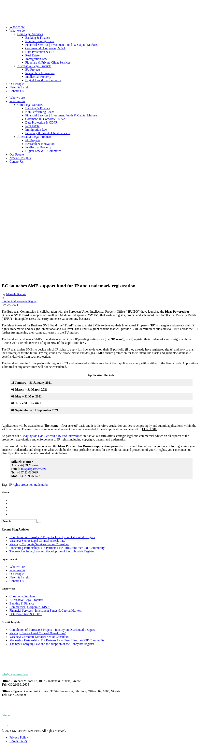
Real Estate (32, 55)
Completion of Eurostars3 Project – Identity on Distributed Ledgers (52, 537)
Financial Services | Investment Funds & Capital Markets (61, 44)
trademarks (40, 484)
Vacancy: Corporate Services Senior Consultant (39, 544)
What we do (17, 30)
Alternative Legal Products (34, 66)
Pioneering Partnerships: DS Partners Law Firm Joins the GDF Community (57, 547)
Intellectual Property (38, 76)
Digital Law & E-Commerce (43, 80)
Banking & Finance (37, 37)
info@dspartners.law (15, 674)
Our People (16, 83)
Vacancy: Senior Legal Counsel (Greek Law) (37, 540)
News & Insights (20, 87)
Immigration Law (36, 59)
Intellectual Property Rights (19, 301)
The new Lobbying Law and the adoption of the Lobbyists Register (51, 551)
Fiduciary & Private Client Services (47, 62)
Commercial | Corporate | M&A (45, 48)
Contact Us (16, 91)
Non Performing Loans (39, 41)
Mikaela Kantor (16, 294)
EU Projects (32, 69)
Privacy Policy (18, 737)
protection (27, 484)
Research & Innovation (39, 73)
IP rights (14, 484)
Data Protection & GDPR (41, 51)
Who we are (17, 27)
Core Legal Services (30, 34)
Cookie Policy (18, 741)
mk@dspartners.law (33, 468)
